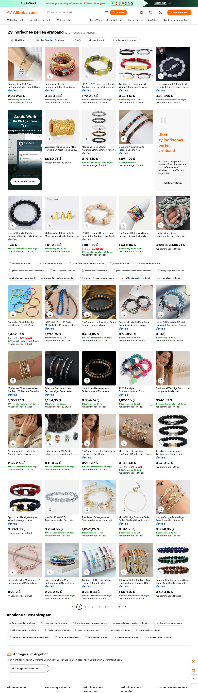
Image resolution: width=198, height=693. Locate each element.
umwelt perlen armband (159, 637)
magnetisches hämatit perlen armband (29, 637)
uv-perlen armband (120, 263)
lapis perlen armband (148, 263)
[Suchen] (118, 12)
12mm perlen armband (97, 637)
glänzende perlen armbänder (24, 630)
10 (119, 607)
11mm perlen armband (50, 263)
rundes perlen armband (117, 630)
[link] (193, 661)
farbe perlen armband (57, 630)
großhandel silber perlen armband (26, 270)
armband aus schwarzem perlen (57, 278)
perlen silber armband (168, 278)
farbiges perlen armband (171, 270)
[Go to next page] (125, 607)
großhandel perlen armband (135, 278)
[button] (107, 12)
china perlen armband (67, 637)
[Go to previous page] (73, 607)
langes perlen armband (127, 637)
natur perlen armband (148, 630)
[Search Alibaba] (74, 12)
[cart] (151, 13)
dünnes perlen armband (94, 270)
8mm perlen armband (87, 630)
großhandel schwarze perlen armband (132, 270)
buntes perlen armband (62, 270)
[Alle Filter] (18, 40)
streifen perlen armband (22, 278)
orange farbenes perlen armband (97, 278)
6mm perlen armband (20, 263)
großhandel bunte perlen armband (86, 263)
